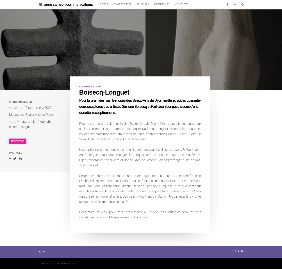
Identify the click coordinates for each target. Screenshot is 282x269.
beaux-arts (84, 87)
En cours (143, 4)
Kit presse (17, 141)
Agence (103, 4)
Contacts (181, 4)
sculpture (96, 87)
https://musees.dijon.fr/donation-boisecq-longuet (31, 124)
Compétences (122, 4)
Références (162, 4)
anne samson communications (65, 4)
